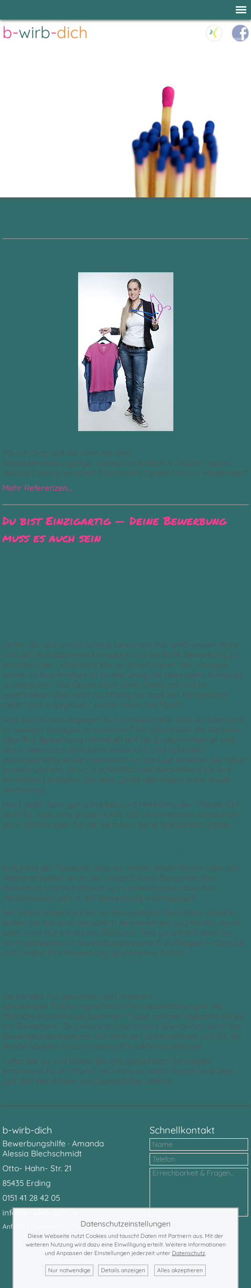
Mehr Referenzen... (37, 488)
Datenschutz (188, 1253)
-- (45, 32)
